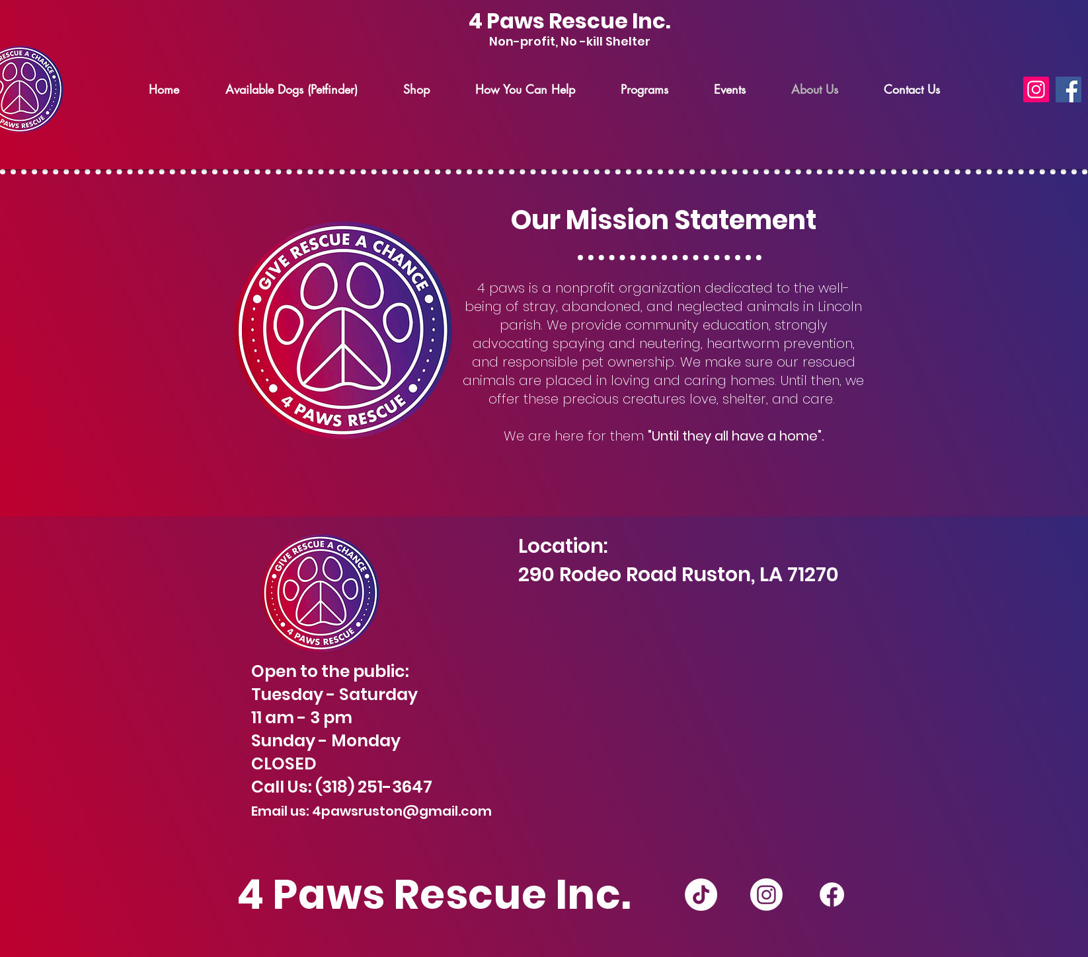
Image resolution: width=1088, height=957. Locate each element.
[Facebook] (1068, 89)
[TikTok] (701, 894)
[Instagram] (1036, 89)
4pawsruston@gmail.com (402, 811)
